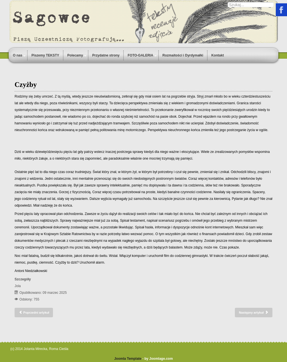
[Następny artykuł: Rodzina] (253, 312)
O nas (17, 55)
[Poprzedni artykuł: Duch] (34, 312)
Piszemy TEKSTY (45, 55)
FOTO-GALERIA (140, 55)
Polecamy (75, 55)
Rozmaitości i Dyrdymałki (183, 55)
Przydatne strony (105, 55)
